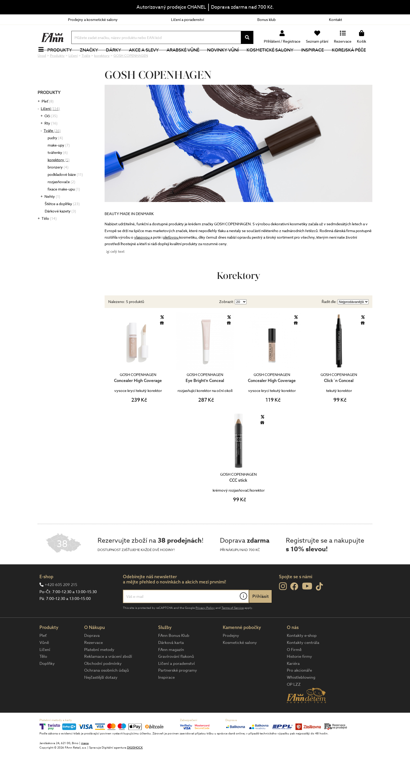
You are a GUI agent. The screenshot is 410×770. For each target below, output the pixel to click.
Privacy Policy (205, 625)
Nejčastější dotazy (100, 695)
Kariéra (293, 681)
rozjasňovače (61, 199)
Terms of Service (232, 625)
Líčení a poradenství (187, 19)
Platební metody (99, 667)
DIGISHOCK (135, 765)
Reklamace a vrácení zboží (108, 674)
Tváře (52, 147)
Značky (92, 58)
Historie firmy (299, 674)
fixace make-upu (64, 206)
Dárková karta (171, 660)
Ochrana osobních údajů (106, 688)
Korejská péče (352, 58)
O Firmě (294, 667)
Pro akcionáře (299, 688)
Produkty (62, 58)
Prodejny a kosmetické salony (93, 19)
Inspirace (315, 58)
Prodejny (231, 653)
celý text (117, 268)
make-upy (59, 162)
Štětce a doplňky (62, 221)
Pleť (48, 118)
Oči (51, 133)
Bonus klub (266, 19)
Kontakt (335, 19)
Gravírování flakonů (176, 674)
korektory (59, 177)
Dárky (116, 58)
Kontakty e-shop (302, 653)
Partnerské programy (177, 688)
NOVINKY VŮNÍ (226, 58)
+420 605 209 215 (61, 602)
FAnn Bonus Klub (173, 653)
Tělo (49, 235)
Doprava (92, 653)
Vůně (44, 660)
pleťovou (171, 254)
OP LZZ (294, 702)
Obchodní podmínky (103, 681)
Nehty (52, 213)
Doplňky (47, 681)
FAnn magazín (171, 667)
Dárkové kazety (60, 228)
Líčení (50, 125)
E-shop (46, 594)
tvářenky (58, 169)
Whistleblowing (301, 695)
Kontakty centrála (303, 660)
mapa (85, 760)
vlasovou (142, 254)
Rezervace (93, 660)
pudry (55, 155)
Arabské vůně (186, 58)
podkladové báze (65, 191)
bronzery (58, 184)
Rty (51, 140)
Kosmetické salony (273, 58)
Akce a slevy (147, 58)
